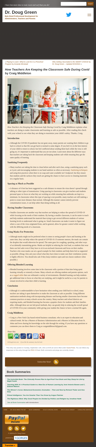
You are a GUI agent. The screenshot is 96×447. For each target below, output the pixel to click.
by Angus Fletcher (35, 395)
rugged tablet (18, 275)
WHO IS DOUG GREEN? (68, 409)
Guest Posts (70, 348)
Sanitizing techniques (79, 170)
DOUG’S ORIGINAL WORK (50, 409)
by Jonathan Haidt (44, 399)
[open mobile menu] (89, 15)
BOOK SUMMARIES (34, 409)
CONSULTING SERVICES (85, 409)
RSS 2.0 (34, 350)
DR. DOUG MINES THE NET (18, 409)
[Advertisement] (48, 40)
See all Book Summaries (16, 402)
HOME (5, 409)
